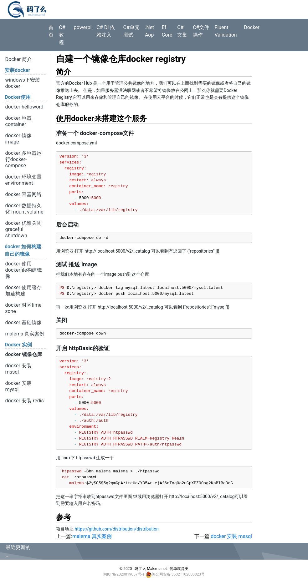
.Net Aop (149, 31)
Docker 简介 (18, 59)
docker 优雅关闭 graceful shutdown (23, 229)
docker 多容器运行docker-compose (23, 159)
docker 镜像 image (18, 139)
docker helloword (24, 107)
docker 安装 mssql (18, 369)
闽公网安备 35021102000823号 (178, 574)
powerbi (82, 27)
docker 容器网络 (23, 194)
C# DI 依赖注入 (105, 31)
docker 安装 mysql (18, 386)
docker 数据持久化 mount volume (24, 209)
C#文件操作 (201, 31)
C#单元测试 (131, 31)
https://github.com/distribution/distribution (116, 528)
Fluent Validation (226, 31)
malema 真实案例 (25, 334)
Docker (251, 27)
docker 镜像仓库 (23, 354)
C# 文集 (182, 31)
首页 (51, 31)
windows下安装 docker (22, 83)
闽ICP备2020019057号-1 (124, 574)
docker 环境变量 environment (23, 180)
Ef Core (167, 31)
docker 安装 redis (24, 401)
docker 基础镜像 (23, 322)
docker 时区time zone (23, 308)
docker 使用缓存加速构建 (23, 290)
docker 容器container (18, 121)
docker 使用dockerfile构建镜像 (23, 270)
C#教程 (62, 34)
